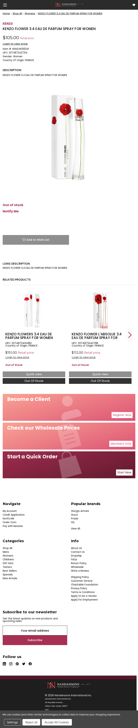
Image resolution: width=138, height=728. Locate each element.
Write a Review (80, 571)
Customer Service (82, 581)
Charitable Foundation (84, 584)
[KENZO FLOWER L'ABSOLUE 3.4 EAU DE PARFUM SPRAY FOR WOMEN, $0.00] (100, 310)
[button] (122, 415)
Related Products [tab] (17, 280)
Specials (8, 574)
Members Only (121, 444)
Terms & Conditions (83, 592)
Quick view (34, 374)
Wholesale (77, 567)
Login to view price (15, 43)
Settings (12, 722)
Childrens (8, 559)
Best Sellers (10, 571)
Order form (9, 522)
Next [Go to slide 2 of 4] (130, 334)
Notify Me (11, 211)
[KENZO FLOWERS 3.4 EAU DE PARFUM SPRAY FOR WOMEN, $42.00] (34, 310)
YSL (73, 522)
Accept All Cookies (57, 722)
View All (75, 528)
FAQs (74, 559)
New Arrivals (10, 578)
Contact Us (78, 552)
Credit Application (14, 515)
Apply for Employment (84, 599)
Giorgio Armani (80, 511)
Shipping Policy (80, 577)
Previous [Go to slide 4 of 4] (4, 334)
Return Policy (78, 563)
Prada (74, 518)
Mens (6, 552)
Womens (8, 555)
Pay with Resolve (13, 526)
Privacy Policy (79, 588)
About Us (76, 548)
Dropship (76, 555)
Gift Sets (8, 563)
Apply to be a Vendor (84, 596)
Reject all (31, 722)
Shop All (7, 548)
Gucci (74, 515)
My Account (10, 511)
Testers (7, 567)
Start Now (124, 472)
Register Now (122, 415)
